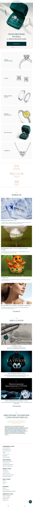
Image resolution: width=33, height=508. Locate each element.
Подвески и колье (6, 454)
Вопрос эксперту (6, 498)
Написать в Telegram (6, 497)
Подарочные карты (6, 457)
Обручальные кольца (6, 451)
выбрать (16, 44)
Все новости (16, 311)
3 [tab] (18, 47)
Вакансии (4, 488)
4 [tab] (20, 47)
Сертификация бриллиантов (8, 464)
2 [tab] (15, 47)
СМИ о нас (5, 482)
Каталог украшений (6, 447)
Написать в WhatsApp (7, 495)
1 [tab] (12, 47)
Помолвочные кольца (7, 449)
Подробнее (7, 435)
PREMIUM (16, 175)
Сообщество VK (5, 500)
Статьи (4, 483)
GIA (16, 167)
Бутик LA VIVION (6, 489)
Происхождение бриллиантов (8, 474)
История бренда (6, 471)
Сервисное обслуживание (7, 461)
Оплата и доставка (6, 462)
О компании (5, 470)
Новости (4, 480)
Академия (6, 473)
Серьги (4, 452)
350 (16, 183)
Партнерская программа (7, 476)
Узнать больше (16, 406)
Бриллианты (5, 455)
